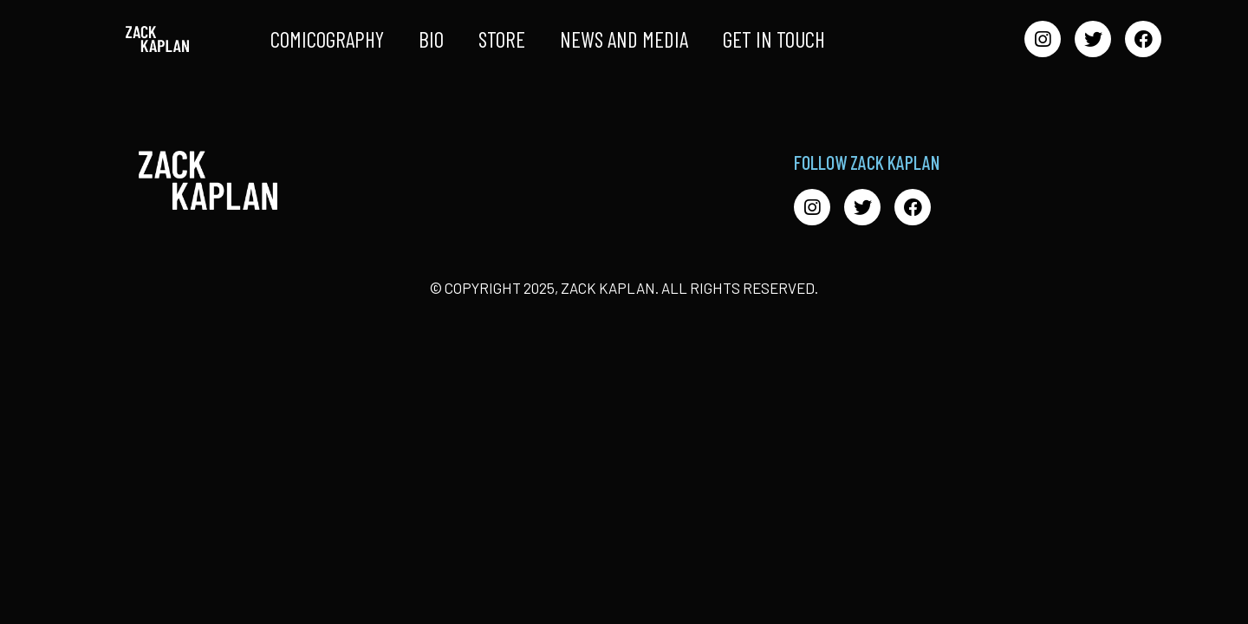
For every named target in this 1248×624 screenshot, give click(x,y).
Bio (431, 39)
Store (501, 39)
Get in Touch (774, 39)
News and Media (624, 39)
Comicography (327, 39)
